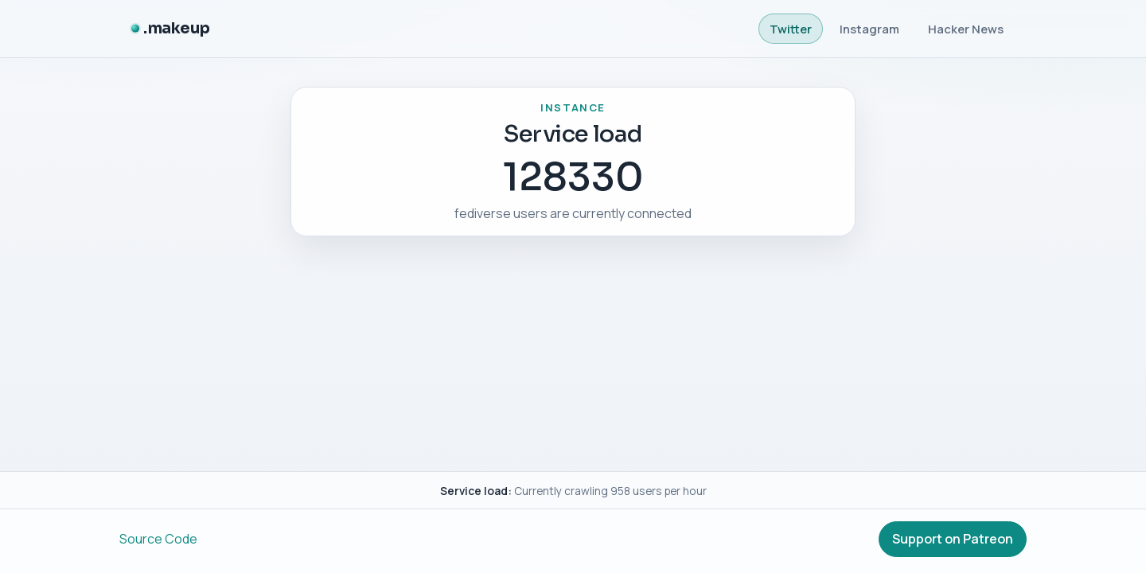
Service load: (476, 490)
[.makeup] (170, 29)
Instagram (869, 29)
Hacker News (966, 29)
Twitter (791, 29)
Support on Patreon (952, 539)
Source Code (158, 539)
